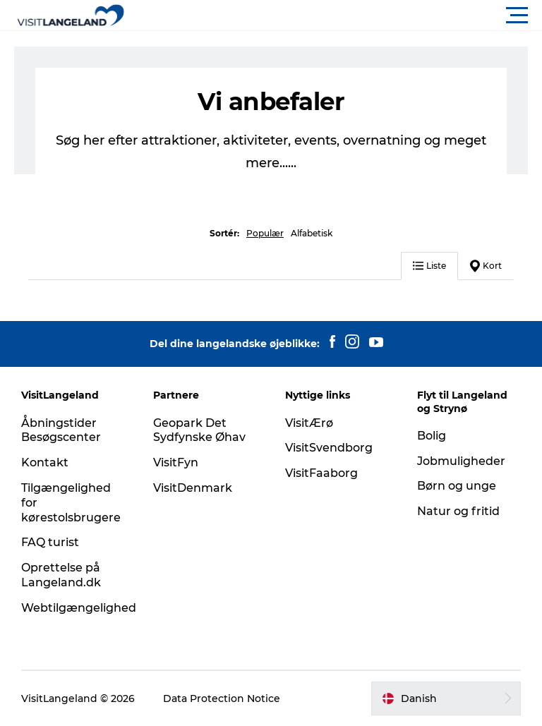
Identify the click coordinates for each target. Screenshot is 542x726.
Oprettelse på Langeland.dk (61, 575)
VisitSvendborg (329, 447)
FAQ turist (50, 542)
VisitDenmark (192, 488)
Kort (486, 266)
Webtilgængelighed (78, 608)
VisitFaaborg (321, 473)
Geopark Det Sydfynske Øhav (199, 430)
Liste (429, 265)
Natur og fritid (458, 511)
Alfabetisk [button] (311, 233)
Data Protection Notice (221, 698)
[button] (334, 15)
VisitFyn (175, 462)
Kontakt (44, 462)
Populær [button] (265, 233)
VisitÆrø (309, 423)
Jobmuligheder (461, 461)
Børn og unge (456, 485)
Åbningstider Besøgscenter (61, 430)
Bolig (431, 435)
